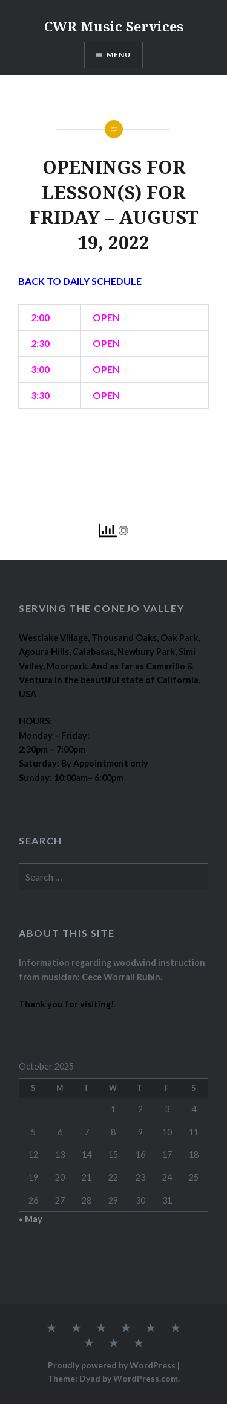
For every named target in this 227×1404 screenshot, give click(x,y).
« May (30, 1219)
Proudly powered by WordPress (112, 1365)
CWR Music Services (113, 26)
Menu (119, 54)
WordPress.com (145, 1378)
